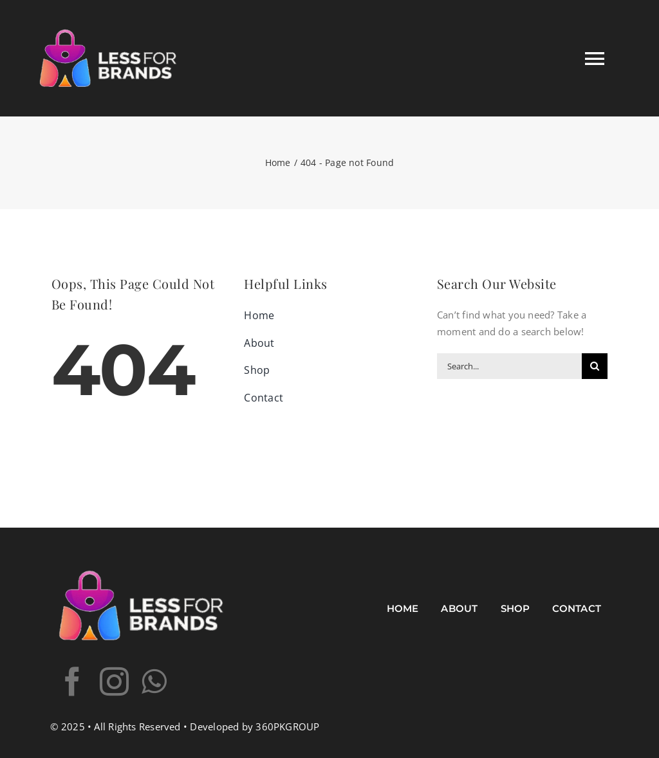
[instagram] (114, 681)
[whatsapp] (154, 681)
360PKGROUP (287, 726)
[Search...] (509, 366)
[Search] (595, 366)
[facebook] (72, 681)
